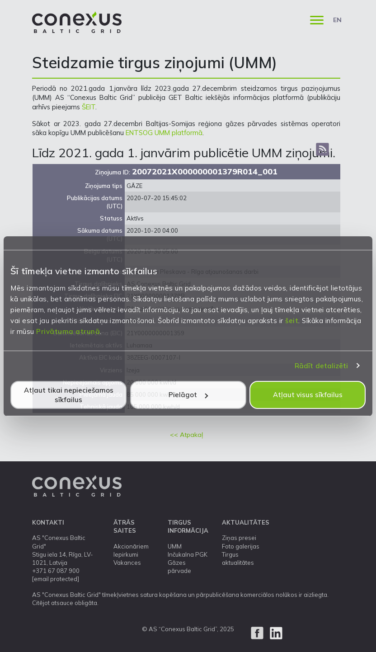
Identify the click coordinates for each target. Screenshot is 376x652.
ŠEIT (88, 107)
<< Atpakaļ (186, 435)
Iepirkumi (125, 554)
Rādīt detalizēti (321, 365)
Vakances (127, 562)
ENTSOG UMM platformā (164, 132)
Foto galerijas (240, 546)
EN (337, 20)
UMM (175, 546)
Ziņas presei (239, 537)
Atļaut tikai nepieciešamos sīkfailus (68, 395)
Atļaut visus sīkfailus (308, 394)
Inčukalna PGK (187, 554)
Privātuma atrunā (68, 331)
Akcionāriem (131, 546)
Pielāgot (188, 394)
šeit (291, 320)
